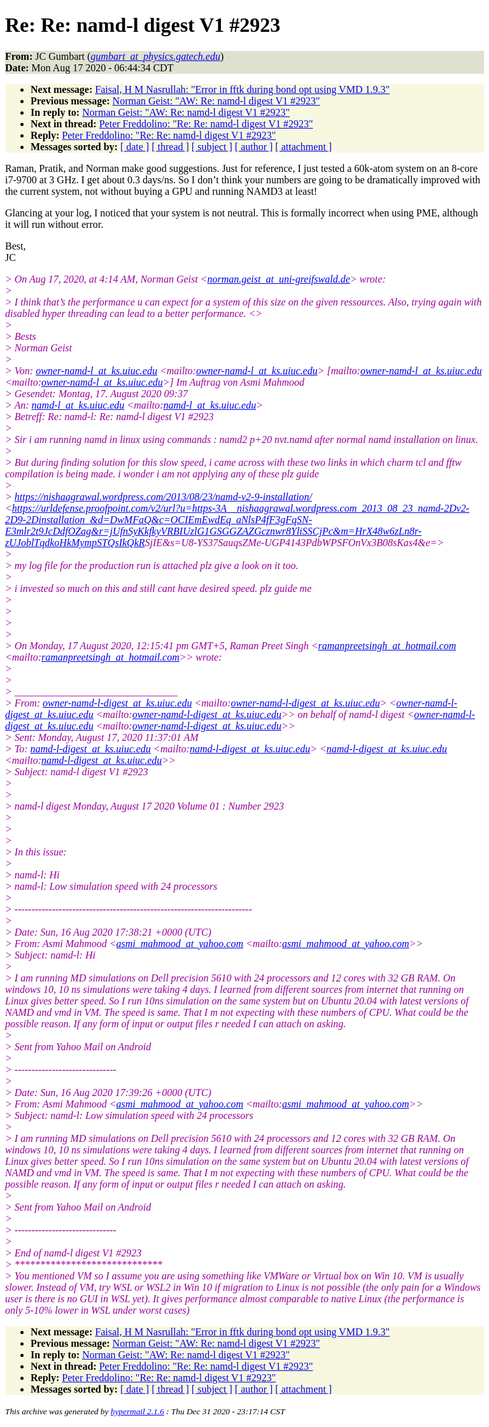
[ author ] (254, 146)
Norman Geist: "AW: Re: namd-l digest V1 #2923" (216, 100)
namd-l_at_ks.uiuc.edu (78, 405)
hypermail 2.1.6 (137, 1411)
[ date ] (134, 146)
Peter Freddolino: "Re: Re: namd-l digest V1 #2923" (206, 123)
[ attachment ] (303, 146)
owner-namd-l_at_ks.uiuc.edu (96, 370)
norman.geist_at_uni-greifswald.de (278, 279)
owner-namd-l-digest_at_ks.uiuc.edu (117, 703)
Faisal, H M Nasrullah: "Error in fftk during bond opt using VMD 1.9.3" (242, 89)
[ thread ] (170, 146)
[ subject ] (212, 146)
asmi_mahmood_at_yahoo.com (179, 943)
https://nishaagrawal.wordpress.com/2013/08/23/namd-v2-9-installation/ (163, 496)
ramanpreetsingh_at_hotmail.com (387, 645)
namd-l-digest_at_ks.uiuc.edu (91, 748)
